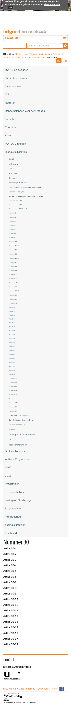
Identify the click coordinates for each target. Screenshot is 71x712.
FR (65, 60)
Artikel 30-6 (9, 576)
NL (59, 60)
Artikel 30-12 (10, 610)
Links (25, 54)
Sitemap (30, 688)
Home (18, 54)
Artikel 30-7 (9, 582)
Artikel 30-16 (10, 633)
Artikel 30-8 (9, 588)
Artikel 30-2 (9, 554)
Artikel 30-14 (10, 621)
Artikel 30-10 (10, 599)
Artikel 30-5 (9, 571)
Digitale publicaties (39, 54)
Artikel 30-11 (10, 605)
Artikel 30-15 (10, 627)
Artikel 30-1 (9, 548)
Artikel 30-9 (9, 593)
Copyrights (44, 688)
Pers (54, 688)
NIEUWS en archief (13, 688)
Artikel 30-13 (10, 616)
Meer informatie (52, 4)
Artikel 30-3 (9, 559)
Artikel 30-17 (10, 638)
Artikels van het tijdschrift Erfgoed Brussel (24, 57)
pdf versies (56, 54)
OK (10, 8)
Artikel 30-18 (10, 644)
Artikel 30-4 (9, 565)
